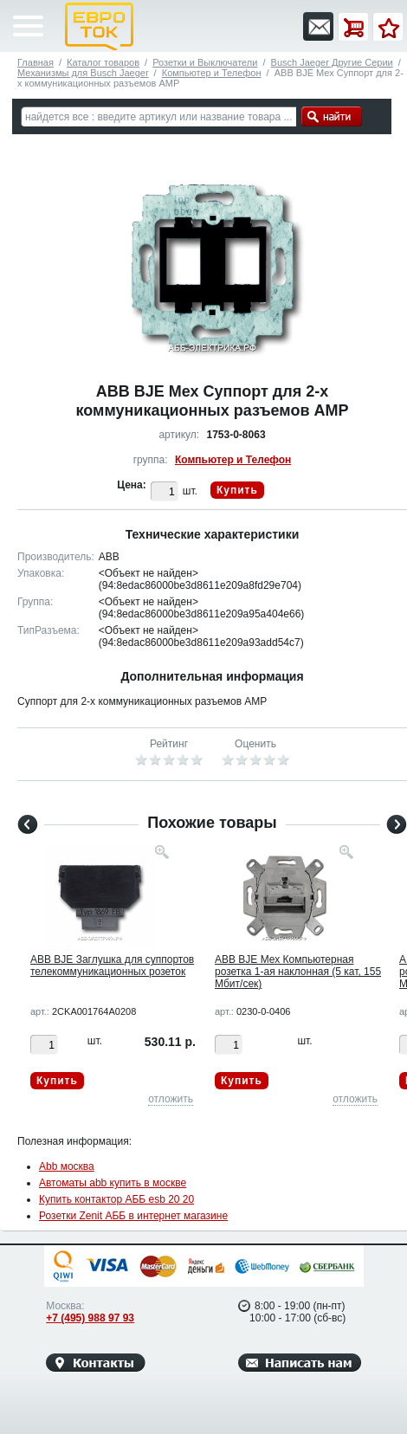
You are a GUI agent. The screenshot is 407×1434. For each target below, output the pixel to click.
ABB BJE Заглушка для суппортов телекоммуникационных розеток (112, 965)
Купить (237, 490)
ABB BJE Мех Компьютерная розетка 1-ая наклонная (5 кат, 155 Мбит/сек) (298, 971)
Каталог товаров (103, 62)
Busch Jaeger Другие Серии (332, 62)
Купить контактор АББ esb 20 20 (116, 1199)
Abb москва (66, 1166)
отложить (170, 1099)
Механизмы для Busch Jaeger (83, 73)
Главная (35, 62)
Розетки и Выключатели (204, 62)
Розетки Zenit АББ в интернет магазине (133, 1216)
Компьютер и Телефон (212, 73)
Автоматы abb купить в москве (112, 1183)
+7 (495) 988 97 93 (90, 1318)
